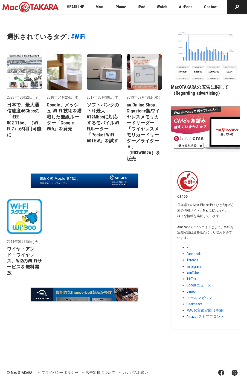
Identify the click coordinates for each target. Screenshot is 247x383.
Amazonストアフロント (205, 316)
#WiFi (78, 37)
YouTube (192, 273)
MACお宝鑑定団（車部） (206, 310)
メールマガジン (199, 298)
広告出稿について (100, 372)
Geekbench (194, 304)
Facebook (193, 254)
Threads (192, 260)
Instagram (193, 266)
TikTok (191, 279)
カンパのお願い (135, 372)
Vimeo (191, 291)
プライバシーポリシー (59, 372)
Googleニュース (198, 285)
